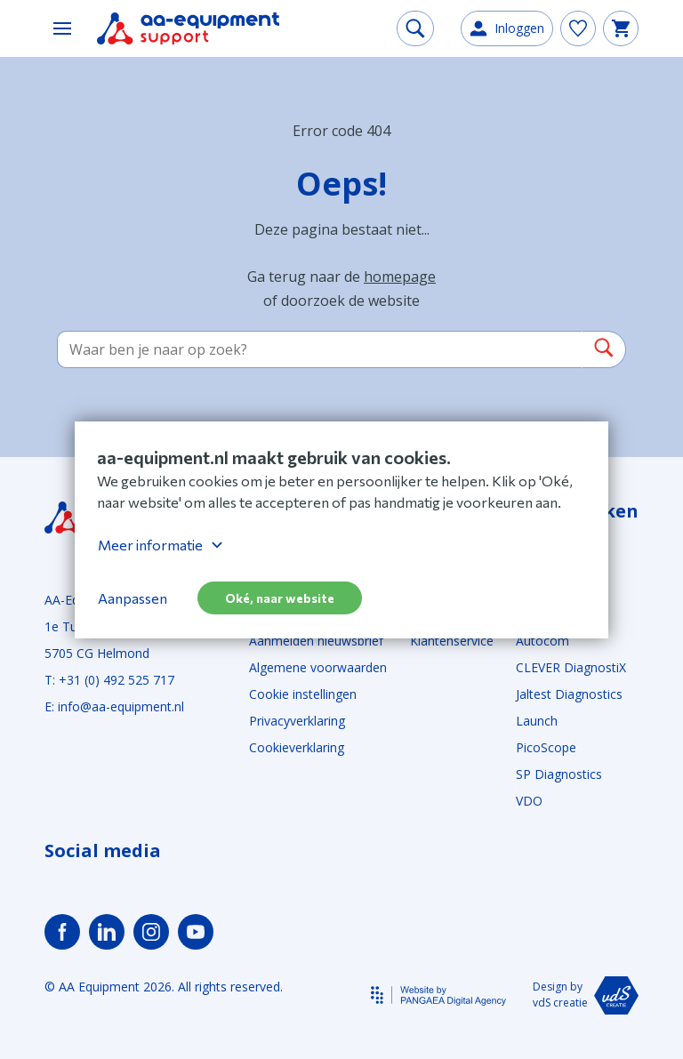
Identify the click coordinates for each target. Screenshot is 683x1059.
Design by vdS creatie (586, 995)
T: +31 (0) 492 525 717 (109, 679)
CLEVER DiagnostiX (571, 667)
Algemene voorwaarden (318, 667)
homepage (400, 276)
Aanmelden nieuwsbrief (316, 640)
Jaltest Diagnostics (569, 694)
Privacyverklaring (297, 720)
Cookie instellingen (303, 694)
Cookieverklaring (296, 747)
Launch (537, 720)
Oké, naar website (279, 598)
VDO (529, 800)
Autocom (542, 640)
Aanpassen (132, 598)
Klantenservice (452, 640)
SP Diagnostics (559, 774)
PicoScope (546, 747)
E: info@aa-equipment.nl (114, 706)
